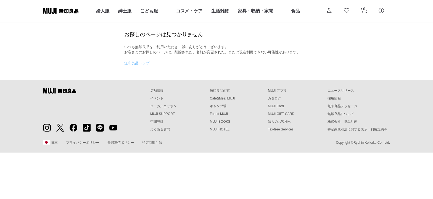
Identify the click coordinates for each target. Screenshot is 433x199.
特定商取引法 (152, 143)
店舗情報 (156, 91)
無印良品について (341, 114)
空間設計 (156, 122)
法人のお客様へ (279, 122)
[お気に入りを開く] (346, 11)
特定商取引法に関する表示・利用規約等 (357, 129)
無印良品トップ (136, 63)
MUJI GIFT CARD (281, 114)
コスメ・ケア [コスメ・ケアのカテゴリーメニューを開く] (189, 11)
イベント (156, 98)
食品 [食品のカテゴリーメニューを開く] (295, 11)
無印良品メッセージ (342, 106)
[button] (329, 11)
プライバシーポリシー (82, 143)
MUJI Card (276, 106)
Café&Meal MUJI (222, 98)
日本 (50, 142)
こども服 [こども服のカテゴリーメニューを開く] (149, 11)
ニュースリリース (341, 91)
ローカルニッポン (163, 106)
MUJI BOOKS (220, 122)
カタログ (274, 98)
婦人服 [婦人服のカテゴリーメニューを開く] (102, 11)
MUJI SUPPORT (162, 114)
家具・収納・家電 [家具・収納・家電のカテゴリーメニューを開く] (255, 11)
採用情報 (334, 98)
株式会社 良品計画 (342, 122)
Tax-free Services (281, 129)
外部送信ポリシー (120, 143)
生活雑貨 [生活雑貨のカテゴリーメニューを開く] (220, 11)
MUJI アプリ (277, 91)
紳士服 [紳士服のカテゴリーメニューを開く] (124, 11)
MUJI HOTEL (219, 129)
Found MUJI (219, 114)
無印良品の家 (220, 91)
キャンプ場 (218, 106)
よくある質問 (160, 129)
